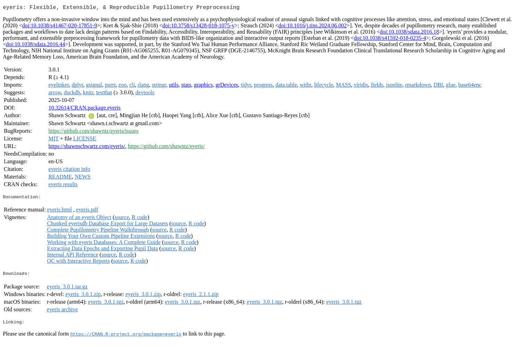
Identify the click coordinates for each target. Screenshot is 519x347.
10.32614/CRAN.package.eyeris (84, 109)
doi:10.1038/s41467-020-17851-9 (59, 27)
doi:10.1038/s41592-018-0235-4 (390, 39)
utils (174, 86)
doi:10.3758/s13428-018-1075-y (198, 27)
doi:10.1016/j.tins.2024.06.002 (312, 27)
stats (186, 86)
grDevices (226, 86)
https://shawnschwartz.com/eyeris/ (86, 147)
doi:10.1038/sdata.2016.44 (35, 46)
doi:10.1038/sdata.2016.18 (409, 33)
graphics (203, 86)
